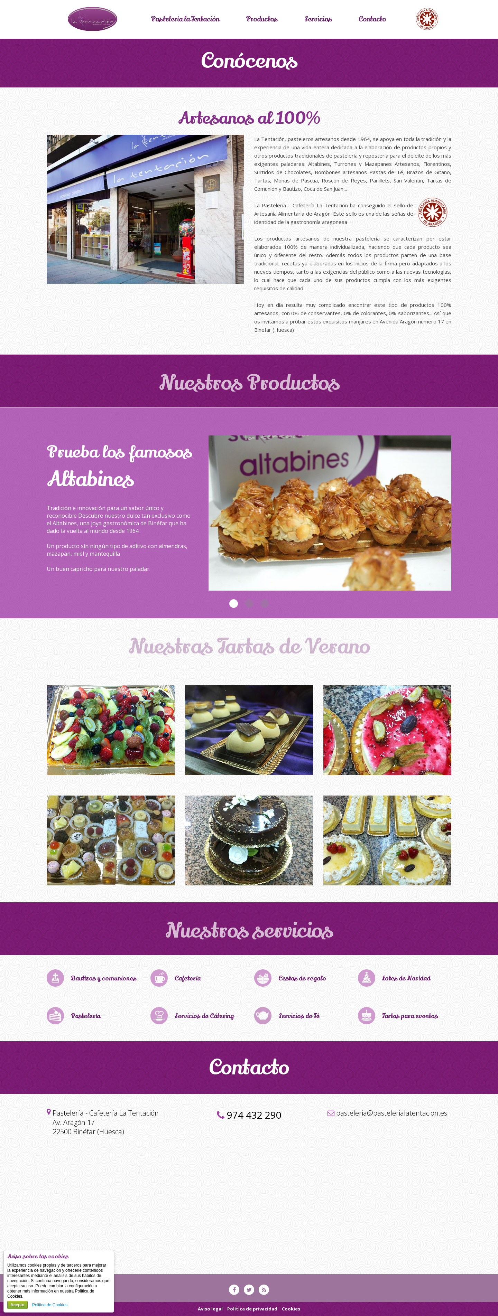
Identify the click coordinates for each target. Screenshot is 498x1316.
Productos (262, 19)
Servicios (319, 19)
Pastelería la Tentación (185, 19)
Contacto (373, 19)
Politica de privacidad (252, 1309)
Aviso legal (210, 1309)
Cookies (291, 1309)
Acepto (17, 1305)
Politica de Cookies (49, 1305)
